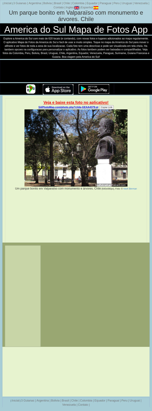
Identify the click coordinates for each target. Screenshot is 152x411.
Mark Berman (130, 188)
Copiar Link (106, 107)
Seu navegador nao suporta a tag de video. (76, 71)
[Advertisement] (76, 216)
